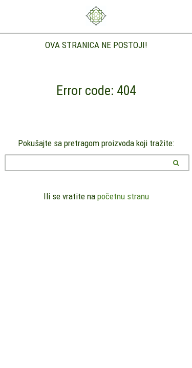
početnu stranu (123, 196)
